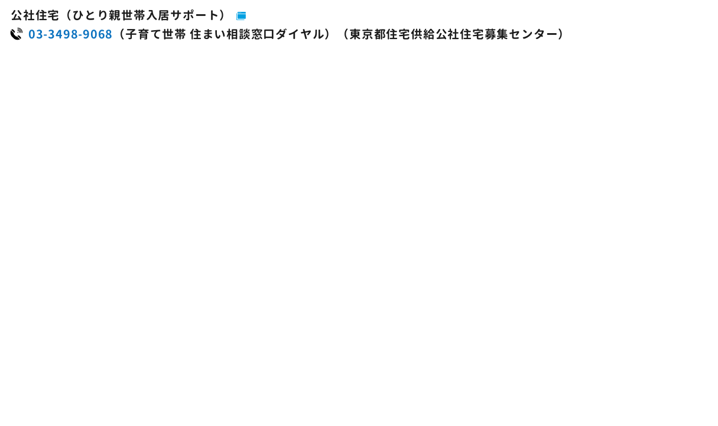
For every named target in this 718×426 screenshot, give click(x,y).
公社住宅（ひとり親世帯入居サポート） (121, 15)
